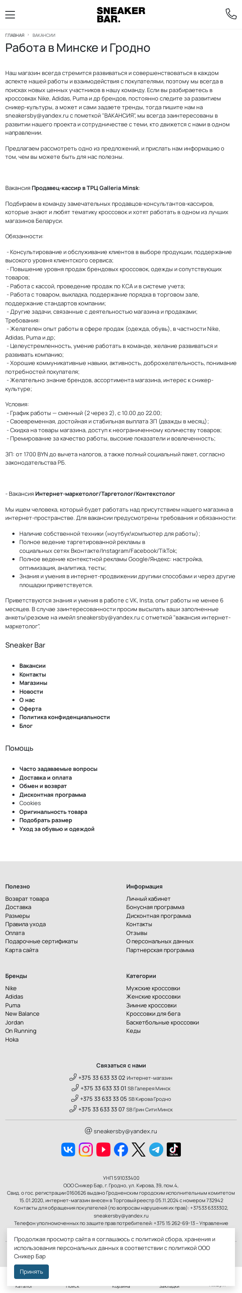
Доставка (18, 907)
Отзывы (136, 933)
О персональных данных (160, 941)
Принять (31, 1271)
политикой (183, 1248)
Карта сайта (21, 950)
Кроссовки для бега (153, 1013)
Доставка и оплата (45, 777)
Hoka (11, 1039)
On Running (21, 1031)
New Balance (22, 1013)
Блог (26, 726)
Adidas (14, 996)
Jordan (14, 1022)
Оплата (15, 933)
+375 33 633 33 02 (97, 1078)
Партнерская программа (160, 950)
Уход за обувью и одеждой (57, 829)
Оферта (30, 709)
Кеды (133, 1031)
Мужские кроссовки (153, 988)
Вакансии (32, 666)
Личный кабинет (148, 899)
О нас (27, 700)
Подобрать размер (45, 820)
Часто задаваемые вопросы (58, 769)
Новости (31, 691)
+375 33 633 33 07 (97, 1109)
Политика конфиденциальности (64, 717)
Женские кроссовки (153, 996)
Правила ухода (25, 924)
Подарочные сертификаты (41, 941)
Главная (14, 35)
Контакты (32, 674)
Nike (11, 988)
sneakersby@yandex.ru (37, 115)
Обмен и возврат (43, 786)
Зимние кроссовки (151, 1005)
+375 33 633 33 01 (99, 1088)
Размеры (17, 916)
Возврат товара (27, 899)
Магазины (33, 683)
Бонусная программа (155, 907)
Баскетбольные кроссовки (162, 1022)
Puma (12, 1005)
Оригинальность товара (53, 812)
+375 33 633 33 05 (99, 1099)
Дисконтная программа (52, 795)
